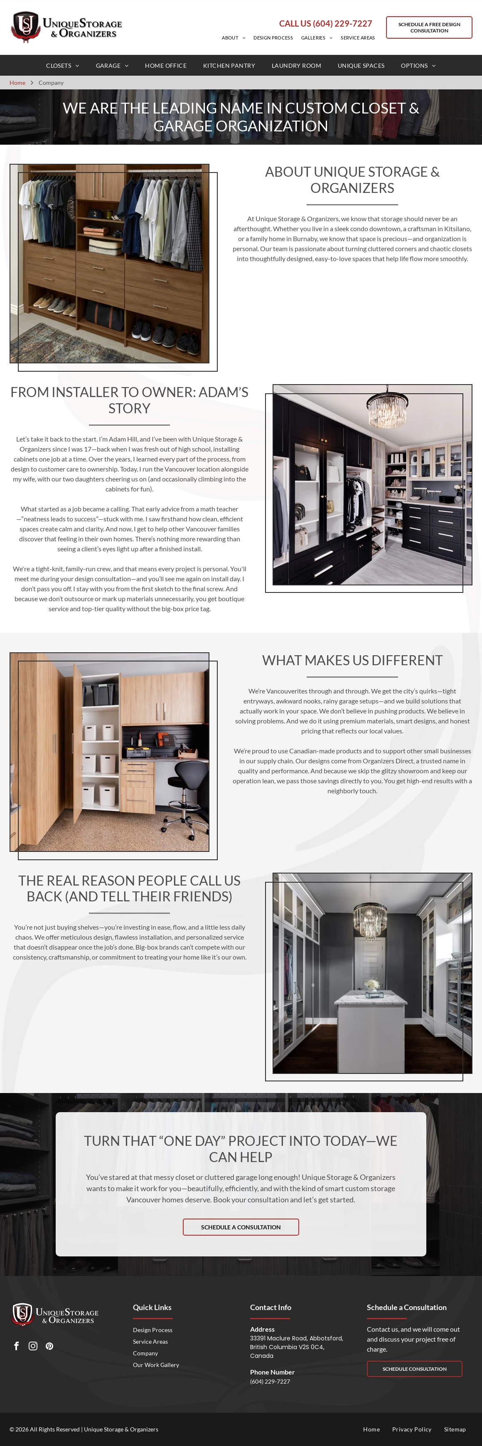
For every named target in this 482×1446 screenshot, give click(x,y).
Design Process (152, 1329)
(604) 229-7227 (270, 1381)
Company (145, 1353)
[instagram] (32, 1347)
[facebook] (16, 1347)
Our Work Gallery (156, 1364)
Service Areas (150, 1341)
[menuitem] (233, 37)
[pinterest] (49, 1347)
